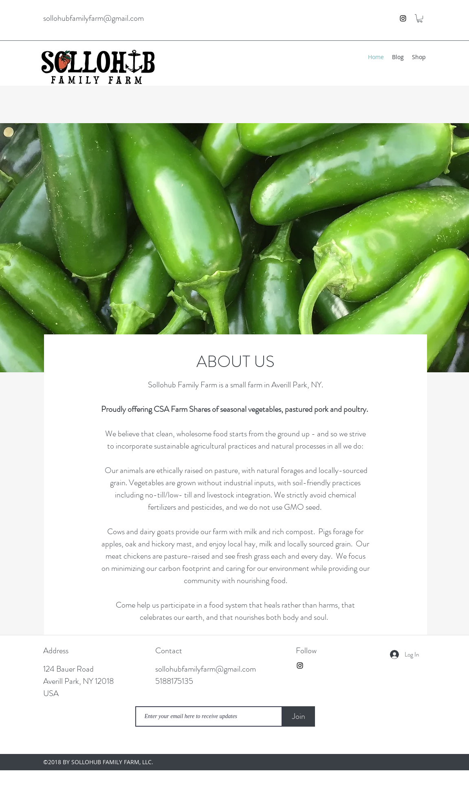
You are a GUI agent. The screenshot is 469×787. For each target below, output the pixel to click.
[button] (420, 18)
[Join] (298, 716)
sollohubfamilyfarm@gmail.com (93, 18)
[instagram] (403, 18)
